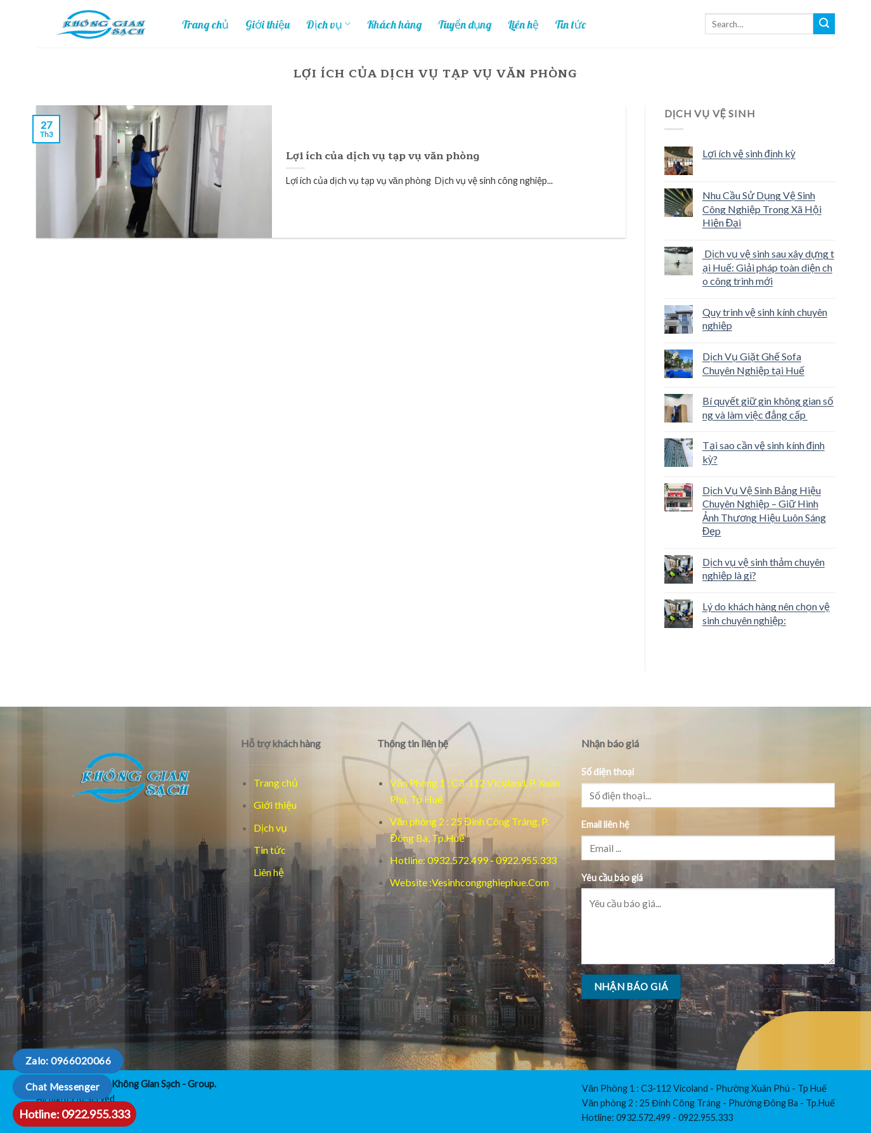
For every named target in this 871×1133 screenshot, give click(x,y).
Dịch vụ (328, 24)
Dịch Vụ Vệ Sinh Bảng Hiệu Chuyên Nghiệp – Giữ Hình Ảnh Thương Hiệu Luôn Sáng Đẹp (764, 510)
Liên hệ (523, 24)
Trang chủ (205, 24)
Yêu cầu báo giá (612, 877)
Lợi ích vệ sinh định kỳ (749, 153)
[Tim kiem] (824, 24)
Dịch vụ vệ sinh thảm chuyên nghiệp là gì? (763, 569)
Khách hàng (394, 24)
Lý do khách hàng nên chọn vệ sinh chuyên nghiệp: (766, 613)
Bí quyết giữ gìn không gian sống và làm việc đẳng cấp (768, 408)
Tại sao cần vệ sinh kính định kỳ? (763, 452)
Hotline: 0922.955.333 (74, 1114)
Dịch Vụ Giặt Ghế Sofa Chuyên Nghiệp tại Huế (753, 363)
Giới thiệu (267, 24)
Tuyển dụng (464, 24)
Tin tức (570, 24)
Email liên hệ (605, 824)
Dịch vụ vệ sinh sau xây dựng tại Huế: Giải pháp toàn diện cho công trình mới (768, 267)
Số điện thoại (607, 771)
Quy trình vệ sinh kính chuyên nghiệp (764, 319)
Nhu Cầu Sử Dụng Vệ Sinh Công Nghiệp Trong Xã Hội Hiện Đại (762, 208)
